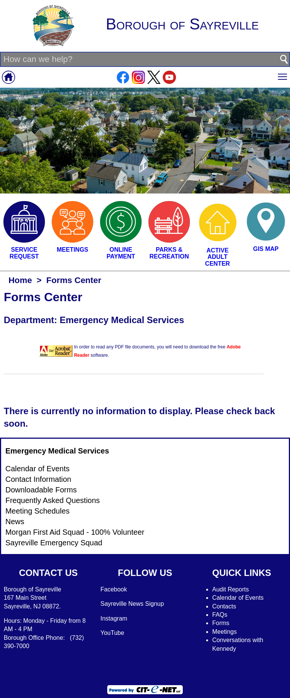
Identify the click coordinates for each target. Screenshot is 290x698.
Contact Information (38, 479)
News (14, 521)
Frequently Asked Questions (52, 500)
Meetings (224, 631)
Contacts (224, 606)
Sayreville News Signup (132, 603)
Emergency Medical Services (57, 451)
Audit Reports (230, 589)
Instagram (113, 618)
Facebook (113, 589)
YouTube (112, 633)
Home (20, 280)
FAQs (219, 614)
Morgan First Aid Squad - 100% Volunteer (74, 532)
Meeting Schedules (37, 511)
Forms (220, 623)
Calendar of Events (37, 468)
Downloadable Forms (41, 490)
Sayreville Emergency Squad (53, 543)
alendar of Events (240, 597)
